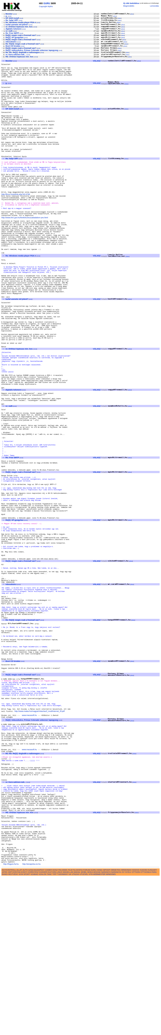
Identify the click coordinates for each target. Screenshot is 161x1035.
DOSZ (55, 1028)
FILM (70, 1028)
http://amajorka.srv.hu (31, 1022)
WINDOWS (111, 1032)
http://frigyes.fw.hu (11, 1022)
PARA (153, 1030)
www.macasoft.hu (29, 845)
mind (14, 14)
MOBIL (84, 1030)
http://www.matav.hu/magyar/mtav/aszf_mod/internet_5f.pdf (39, 840)
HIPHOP (106, 1028)
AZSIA (31, 1028)
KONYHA (16, 1030)
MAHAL (77, 1030)
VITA (91, 1032)
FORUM (86, 1028)
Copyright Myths (46, 6)
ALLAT (19, 1028)
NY (123, 1030)
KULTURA (52, 1030)
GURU (46, 3)
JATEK (5, 1030)
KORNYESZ (33, 1030)
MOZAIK (97, 1030)
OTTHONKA (145, 1030)
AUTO (25, 1028)
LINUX (59, 1030)
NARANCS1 (116, 1030)
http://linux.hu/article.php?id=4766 (15, 221)
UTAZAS (75, 1032)
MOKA (90, 1030)
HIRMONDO (126, 1028)
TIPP (54, 1032)
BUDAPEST (39, 1028)
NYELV (128, 1030)
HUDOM (143, 1028)
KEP (10, 1030)
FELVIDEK (62, 1028)
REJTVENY (13, 1032)
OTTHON (136, 1030)
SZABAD (34, 1032)
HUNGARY (152, 1028)
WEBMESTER (99, 1032)
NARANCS (106, 1030)
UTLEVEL (84, 1032)
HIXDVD (135, 1028)
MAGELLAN (68, 1030)
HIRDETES (115, 1028)
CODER (48, 1028)
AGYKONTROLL (9, 1028)
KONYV (24, 1030)
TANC (49, 1032)
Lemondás (154, 6)
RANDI (5, 1032)
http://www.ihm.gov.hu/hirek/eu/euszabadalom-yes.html (24, 248)
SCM (21, 1032)
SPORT (27, 1032)
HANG (99, 1028)
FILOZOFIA (78, 1028)
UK (70, 1032)
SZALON (42, 1032)
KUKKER (43, 1030)
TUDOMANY (62, 1032)
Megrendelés (128, 6)
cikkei (131, 14)
